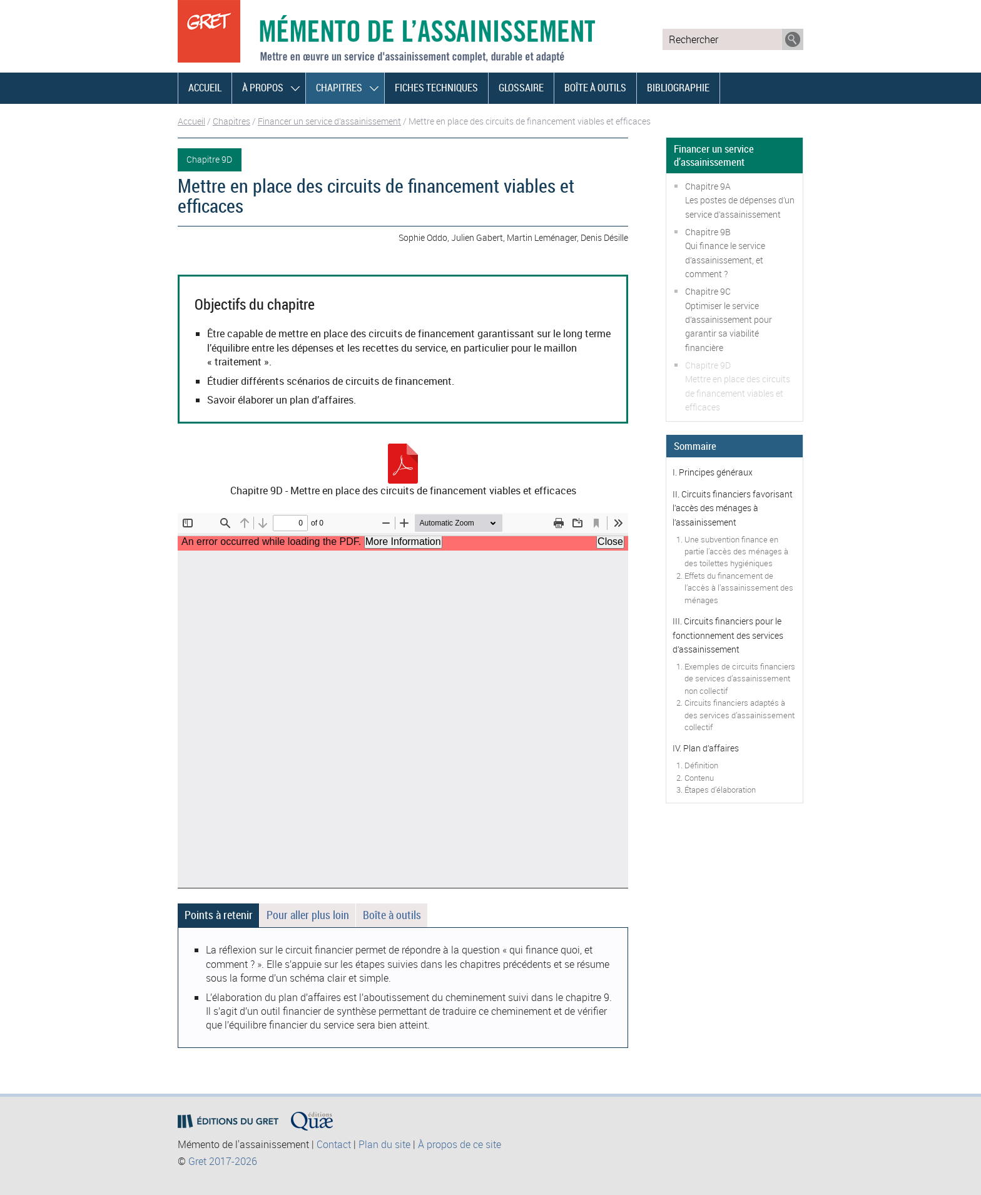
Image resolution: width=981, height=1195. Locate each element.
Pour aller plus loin (308, 915)
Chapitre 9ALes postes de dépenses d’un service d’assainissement (740, 200)
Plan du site (384, 1144)
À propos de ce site (459, 1144)
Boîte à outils (595, 87)
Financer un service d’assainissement (329, 121)
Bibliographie (678, 87)
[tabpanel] (403, 987)
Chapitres (339, 87)
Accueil (204, 87)
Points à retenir (219, 915)
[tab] (218, 915)
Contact (334, 1144)
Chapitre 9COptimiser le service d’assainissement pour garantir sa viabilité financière (728, 319)
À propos (262, 87)
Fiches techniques (436, 87)
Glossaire (521, 87)
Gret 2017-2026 (222, 1161)
